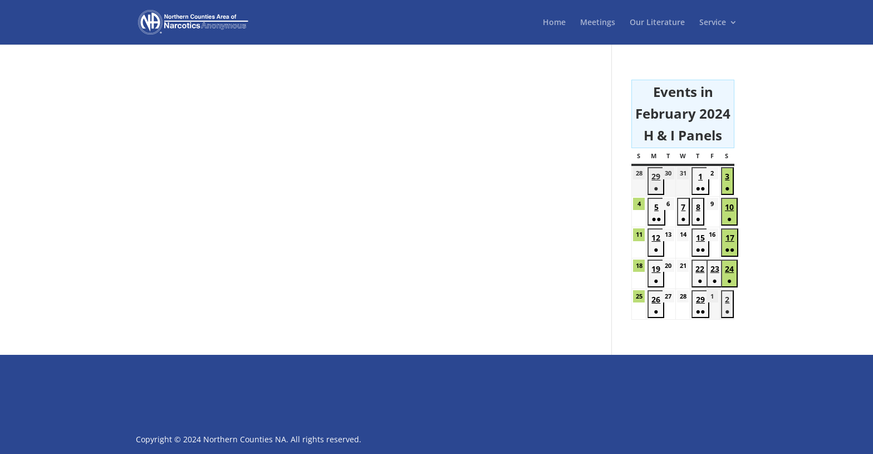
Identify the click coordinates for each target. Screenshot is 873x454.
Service (712, 22)
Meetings (597, 22)
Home (554, 22)
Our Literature (657, 22)
